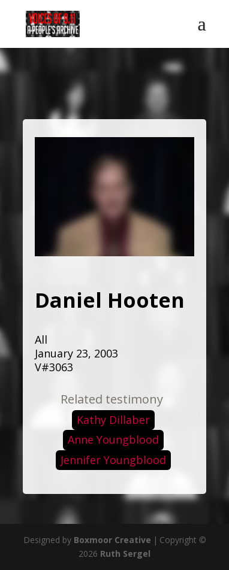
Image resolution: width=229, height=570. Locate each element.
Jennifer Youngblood (113, 460)
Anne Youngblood (113, 439)
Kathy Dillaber (113, 420)
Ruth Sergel (125, 553)
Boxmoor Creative (112, 539)
